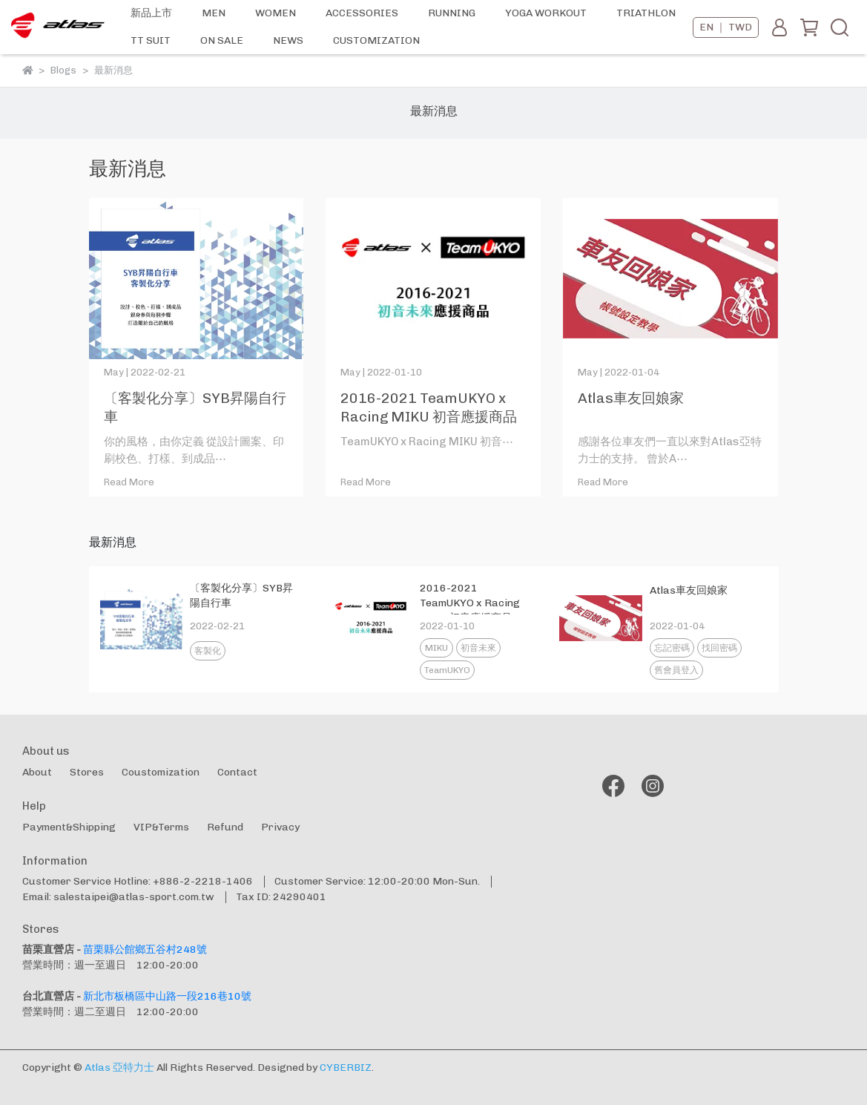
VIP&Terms (161, 827)
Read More (129, 482)
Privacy (280, 827)
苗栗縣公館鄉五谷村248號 (145, 949)
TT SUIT (151, 40)
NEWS (288, 40)
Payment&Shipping (69, 827)
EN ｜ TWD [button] (725, 27)
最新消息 (434, 111)
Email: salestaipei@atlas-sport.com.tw (118, 897)
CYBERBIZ (346, 1067)
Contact (237, 772)
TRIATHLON (646, 13)
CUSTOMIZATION (376, 40)
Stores (87, 772)
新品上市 (151, 13)
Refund (225, 827)
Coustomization (161, 772)
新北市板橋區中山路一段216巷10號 (167, 996)
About (37, 772)
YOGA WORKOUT (546, 13)
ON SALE (221, 40)
